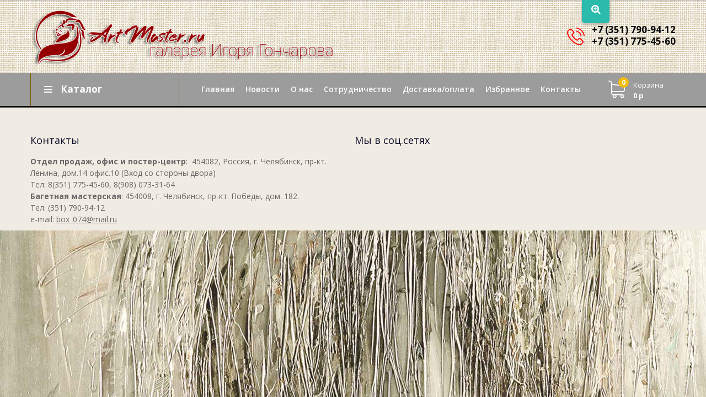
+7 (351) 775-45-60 (634, 41)
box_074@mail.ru (86, 219)
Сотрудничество (358, 89)
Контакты (561, 89)
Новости (262, 89)
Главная (217, 89)
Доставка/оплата (438, 89)
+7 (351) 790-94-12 (634, 29)
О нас (302, 89)
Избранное (507, 89)
